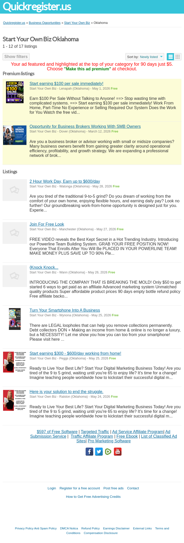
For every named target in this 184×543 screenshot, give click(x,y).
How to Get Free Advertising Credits (93, 497)
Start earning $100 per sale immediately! (66, 83)
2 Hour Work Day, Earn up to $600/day (65, 181)
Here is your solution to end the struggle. (66, 391)
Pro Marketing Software (109, 441)
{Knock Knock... (44, 267)
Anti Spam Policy (45, 528)
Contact (133, 488)
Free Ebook (127, 436)
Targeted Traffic (95, 432)
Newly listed (149, 57)
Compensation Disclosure (101, 533)
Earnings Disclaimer (116, 528)
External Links (142, 528)
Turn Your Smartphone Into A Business (65, 310)
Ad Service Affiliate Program (137, 432)
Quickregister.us (37, 6)
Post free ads (113, 488)
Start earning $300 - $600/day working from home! (75, 353)
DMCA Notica (69, 528)
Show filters (16, 56)
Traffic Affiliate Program (92, 436)
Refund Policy (90, 528)
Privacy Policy (24, 528)
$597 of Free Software (57, 432)
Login (52, 488)
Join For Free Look (47, 224)
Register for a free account (80, 488)
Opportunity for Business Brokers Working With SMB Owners (85, 126)
